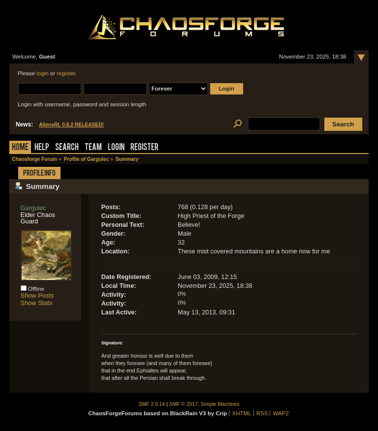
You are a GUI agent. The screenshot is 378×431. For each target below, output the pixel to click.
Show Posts (37, 295)
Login (116, 148)
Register (144, 148)
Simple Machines (220, 404)
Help (41, 148)
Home (20, 148)
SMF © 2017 (183, 404)
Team (93, 148)
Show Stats (37, 303)
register (66, 73)
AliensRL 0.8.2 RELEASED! (71, 124)
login (42, 73)
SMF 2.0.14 (152, 404)
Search (67, 148)
